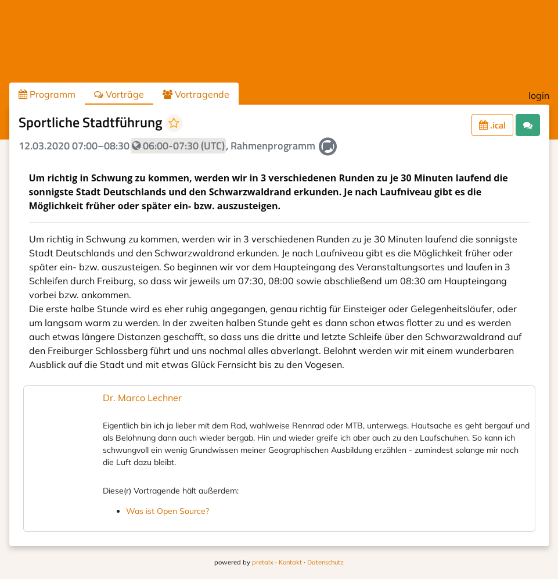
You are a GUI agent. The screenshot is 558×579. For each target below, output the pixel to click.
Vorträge (119, 94)
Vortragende (196, 94)
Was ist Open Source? (167, 511)
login (538, 95)
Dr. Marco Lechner (142, 397)
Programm (47, 94)
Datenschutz (325, 562)
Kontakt (290, 562)
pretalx (262, 562)
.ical (492, 125)
